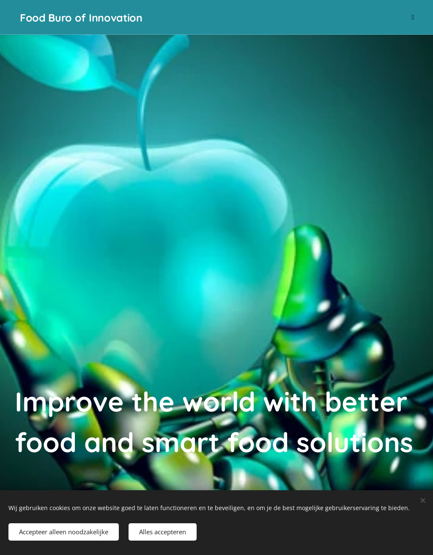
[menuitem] (352, 17)
